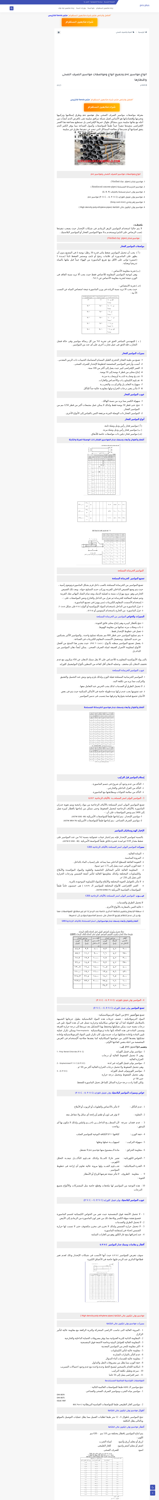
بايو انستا (91, 8)
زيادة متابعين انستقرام (104, 8)
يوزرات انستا (81, 8)
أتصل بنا (86, 2)
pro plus (144, 5)
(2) (59, 85)
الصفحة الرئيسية (109, 2)
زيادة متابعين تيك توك (66, 8)
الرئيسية (142, 32)
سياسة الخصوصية (96, 2)
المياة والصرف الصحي (125, 32)
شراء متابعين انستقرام (79, 22)
